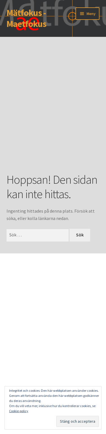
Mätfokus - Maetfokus (26, 18)
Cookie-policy (18, 411)
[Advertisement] (53, 113)
